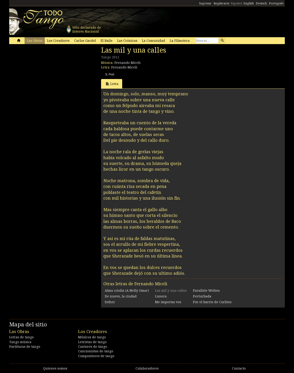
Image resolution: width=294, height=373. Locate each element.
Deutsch (261, 3)
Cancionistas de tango (95, 351)
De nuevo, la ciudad (121, 296)
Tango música (20, 342)
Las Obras (34, 40)
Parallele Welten (206, 290)
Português (276, 3)
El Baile (107, 40)
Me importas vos (168, 302)
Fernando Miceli (127, 63)
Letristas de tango (92, 342)
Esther (110, 302)
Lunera (161, 296)
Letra (112, 84)
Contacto (239, 368)
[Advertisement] (43, 77)
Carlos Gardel (85, 40)
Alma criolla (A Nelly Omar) (127, 290)
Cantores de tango (92, 346)
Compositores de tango (96, 356)
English (248, 3)
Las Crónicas (127, 40)
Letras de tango (21, 337)
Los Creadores (58, 40)
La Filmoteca (180, 40)
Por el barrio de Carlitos (212, 302)
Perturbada (202, 296)
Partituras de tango (24, 346)
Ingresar (205, 3)
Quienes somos (55, 368)
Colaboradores (147, 368)
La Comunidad (153, 40)
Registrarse (221, 3)
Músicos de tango (92, 337)
